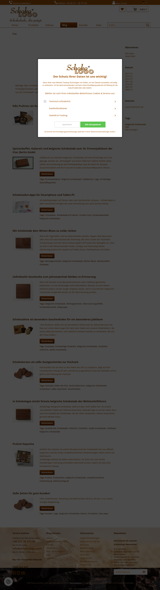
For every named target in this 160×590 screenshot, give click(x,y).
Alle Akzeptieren (93, 124)
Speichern (67, 124)
